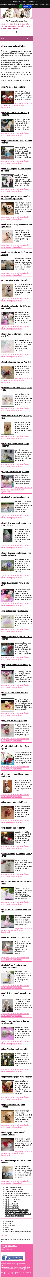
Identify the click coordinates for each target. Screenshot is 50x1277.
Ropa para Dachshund (12, 1206)
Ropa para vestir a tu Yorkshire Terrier (16, 1210)
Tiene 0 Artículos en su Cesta (18, 21)
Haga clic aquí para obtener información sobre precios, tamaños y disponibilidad (16, 105)
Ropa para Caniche (10, 1202)
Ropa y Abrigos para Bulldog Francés (16, 1212)
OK (20, 6)
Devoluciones (9, 1230)
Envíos (7, 1228)
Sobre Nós (8, 1223)
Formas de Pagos (10, 1225)
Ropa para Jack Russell (12, 1208)
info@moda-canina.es (11, 1246)
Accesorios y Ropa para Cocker (14, 1192)
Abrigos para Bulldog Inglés (13, 1187)
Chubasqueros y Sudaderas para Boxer (17, 1194)
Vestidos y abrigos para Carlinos (14, 1216)
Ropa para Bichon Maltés (12, 1200)
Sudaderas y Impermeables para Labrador (18, 1214)
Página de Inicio (10, 1221)
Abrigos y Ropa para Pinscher (14, 1189)
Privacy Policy (27, 6)
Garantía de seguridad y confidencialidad (18, 1232)
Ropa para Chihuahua (11, 1204)
